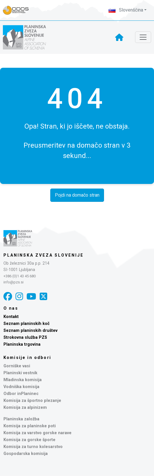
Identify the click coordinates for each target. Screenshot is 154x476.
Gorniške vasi (16, 366)
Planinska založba (21, 419)
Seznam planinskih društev (30, 330)
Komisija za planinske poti (29, 426)
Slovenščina (126, 10)
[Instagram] (19, 296)
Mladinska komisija (22, 379)
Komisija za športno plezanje (32, 400)
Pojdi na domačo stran (77, 195)
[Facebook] (7, 296)
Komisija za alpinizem (25, 407)
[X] (43, 296)
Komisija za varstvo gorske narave (37, 432)
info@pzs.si (13, 282)
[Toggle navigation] (143, 37)
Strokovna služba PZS (25, 337)
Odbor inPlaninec (20, 393)
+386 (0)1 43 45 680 (19, 276)
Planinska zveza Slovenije (43, 255)
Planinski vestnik (20, 372)
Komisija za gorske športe (29, 439)
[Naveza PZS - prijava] (18, 10)
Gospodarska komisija (25, 453)
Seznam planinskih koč (26, 323)
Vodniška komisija (21, 386)
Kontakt (11, 316)
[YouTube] (31, 296)
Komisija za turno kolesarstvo (33, 446)
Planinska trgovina (22, 344)
